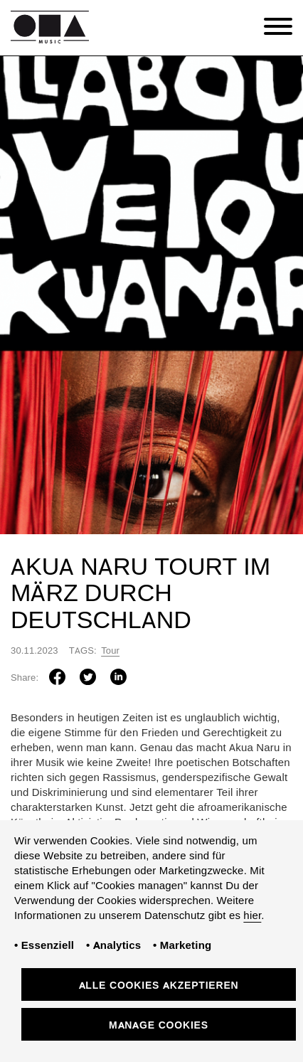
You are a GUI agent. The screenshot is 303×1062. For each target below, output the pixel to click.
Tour (110, 651)
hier (252, 916)
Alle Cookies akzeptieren (159, 986)
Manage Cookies (158, 1026)
